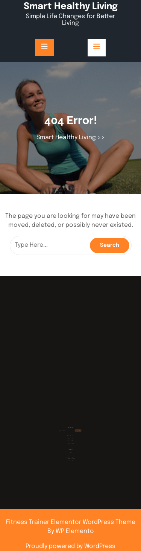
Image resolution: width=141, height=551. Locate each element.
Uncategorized (70, 455)
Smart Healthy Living (71, 6)
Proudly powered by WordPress (70, 546)
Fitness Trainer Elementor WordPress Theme (70, 522)
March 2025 (70, 438)
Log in (70, 447)
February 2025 (71, 440)
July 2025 (70, 435)
